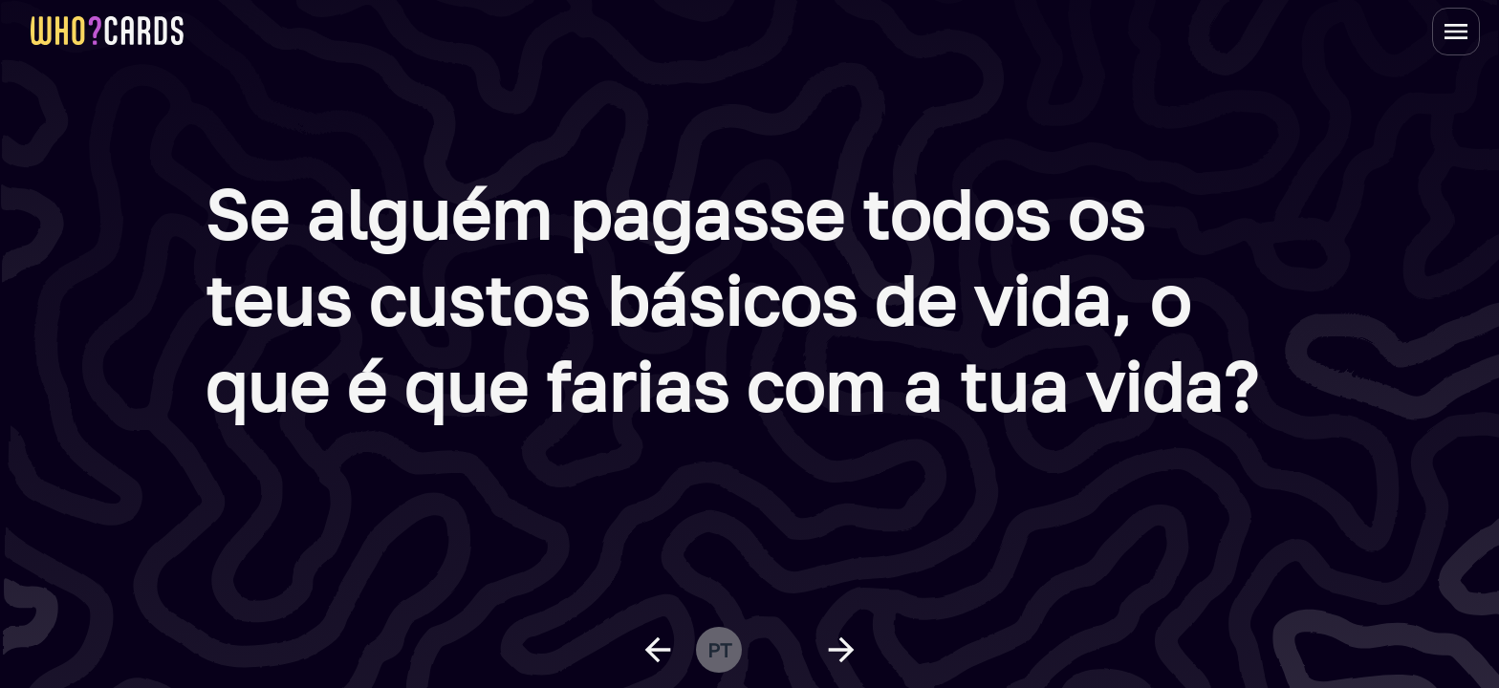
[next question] (841, 650)
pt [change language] (719, 649)
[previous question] (658, 650)
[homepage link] (107, 31)
